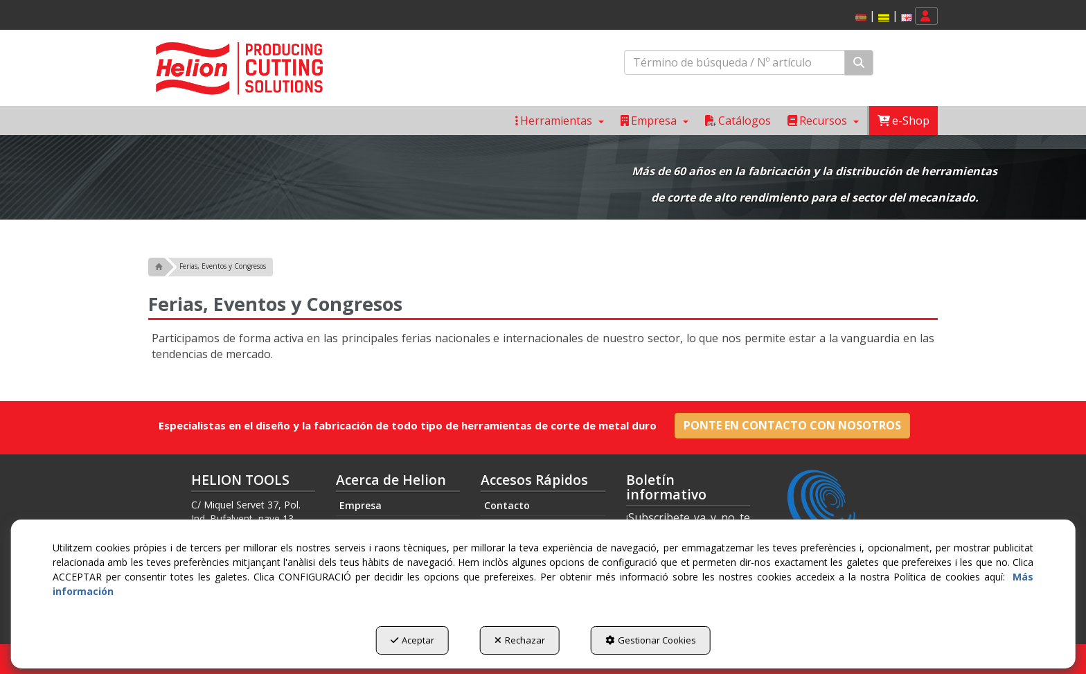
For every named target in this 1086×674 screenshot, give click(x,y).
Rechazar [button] (520, 640)
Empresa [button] (360, 505)
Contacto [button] (507, 505)
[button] (883, 17)
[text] (734, 62)
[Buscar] (858, 63)
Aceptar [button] (412, 640)
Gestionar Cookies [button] (650, 640)
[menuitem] (881, 16)
